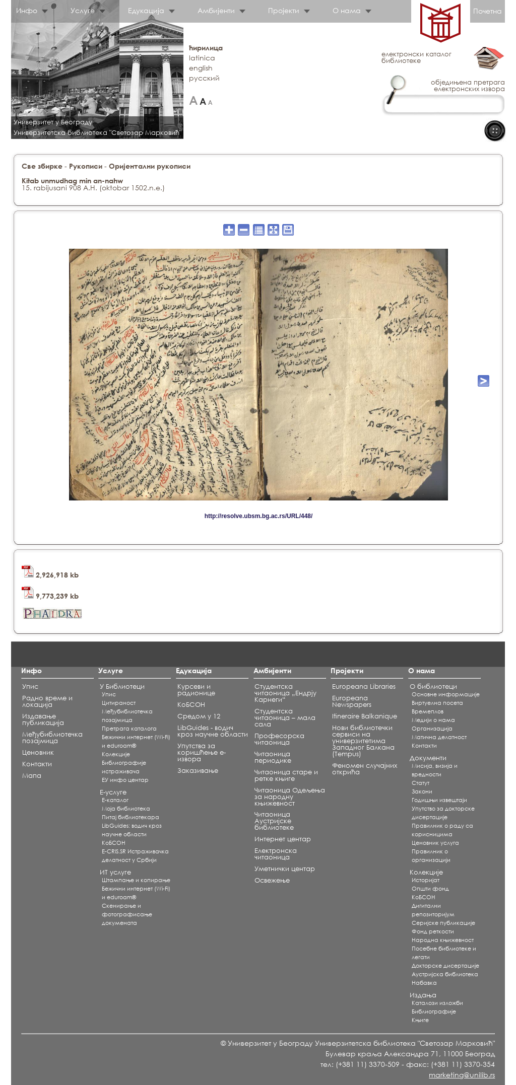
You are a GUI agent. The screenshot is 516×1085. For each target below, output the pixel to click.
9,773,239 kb (50, 596)
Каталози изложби (437, 1003)
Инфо (26, 10)
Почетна (487, 11)
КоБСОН (113, 843)
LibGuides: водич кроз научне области (132, 830)
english (201, 68)
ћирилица (206, 47)
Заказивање (197, 770)
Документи (428, 758)
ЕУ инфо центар (125, 780)
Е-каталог (115, 800)
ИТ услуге (115, 872)
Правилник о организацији (431, 855)
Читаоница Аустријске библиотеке (274, 821)
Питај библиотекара (130, 817)
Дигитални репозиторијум (433, 910)
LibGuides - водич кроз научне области (212, 731)
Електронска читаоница (275, 853)
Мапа (31, 775)
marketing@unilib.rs (462, 1074)
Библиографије (434, 1011)
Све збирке (42, 166)
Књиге (420, 1020)
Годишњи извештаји (439, 800)
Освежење (272, 880)
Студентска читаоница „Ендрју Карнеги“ (285, 693)
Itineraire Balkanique (364, 716)
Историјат (425, 880)
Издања (423, 995)
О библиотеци (433, 686)
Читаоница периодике (272, 757)
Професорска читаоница (279, 739)
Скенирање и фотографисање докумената (127, 914)
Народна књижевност (443, 940)
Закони (422, 791)
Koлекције (116, 754)
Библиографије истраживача (124, 767)
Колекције (426, 872)
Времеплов (427, 711)
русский (204, 78)
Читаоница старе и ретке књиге (286, 775)
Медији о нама (433, 720)
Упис (30, 686)
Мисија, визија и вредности (435, 770)
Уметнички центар (284, 868)
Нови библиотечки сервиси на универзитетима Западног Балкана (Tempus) (363, 741)
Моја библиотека (126, 809)
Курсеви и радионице (196, 689)
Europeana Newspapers (351, 701)
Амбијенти (216, 10)
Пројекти (283, 10)
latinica (202, 57)
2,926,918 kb (50, 574)
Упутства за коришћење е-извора (201, 752)
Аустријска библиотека (445, 974)
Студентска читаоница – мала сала (284, 718)
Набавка (424, 983)
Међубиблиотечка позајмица (52, 737)
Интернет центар (282, 839)
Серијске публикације (443, 923)
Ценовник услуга (435, 843)
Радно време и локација (47, 701)
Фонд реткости (433, 931)
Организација (432, 729)
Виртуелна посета (437, 703)
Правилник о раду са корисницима (442, 830)
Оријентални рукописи (149, 166)
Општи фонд (430, 889)
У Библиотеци (122, 686)
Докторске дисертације (445, 966)
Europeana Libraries (364, 686)
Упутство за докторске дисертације (443, 813)
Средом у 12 (198, 716)
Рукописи (85, 166)
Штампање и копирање (136, 880)
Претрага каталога (129, 729)
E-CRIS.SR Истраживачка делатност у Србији (135, 855)
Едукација (146, 10)
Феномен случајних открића (364, 768)
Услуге (83, 10)
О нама (347, 10)
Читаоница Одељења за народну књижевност (289, 797)
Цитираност (119, 703)
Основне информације (446, 694)
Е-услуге (113, 792)
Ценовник (38, 752)
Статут (420, 783)
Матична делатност (439, 737)
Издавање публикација (43, 719)
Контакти (37, 764)
